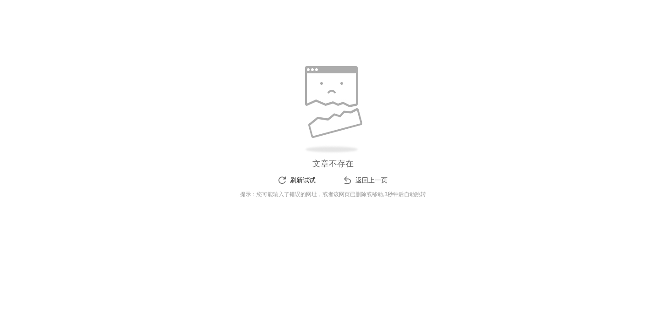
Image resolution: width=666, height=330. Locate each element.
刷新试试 (303, 180)
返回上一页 (371, 180)
